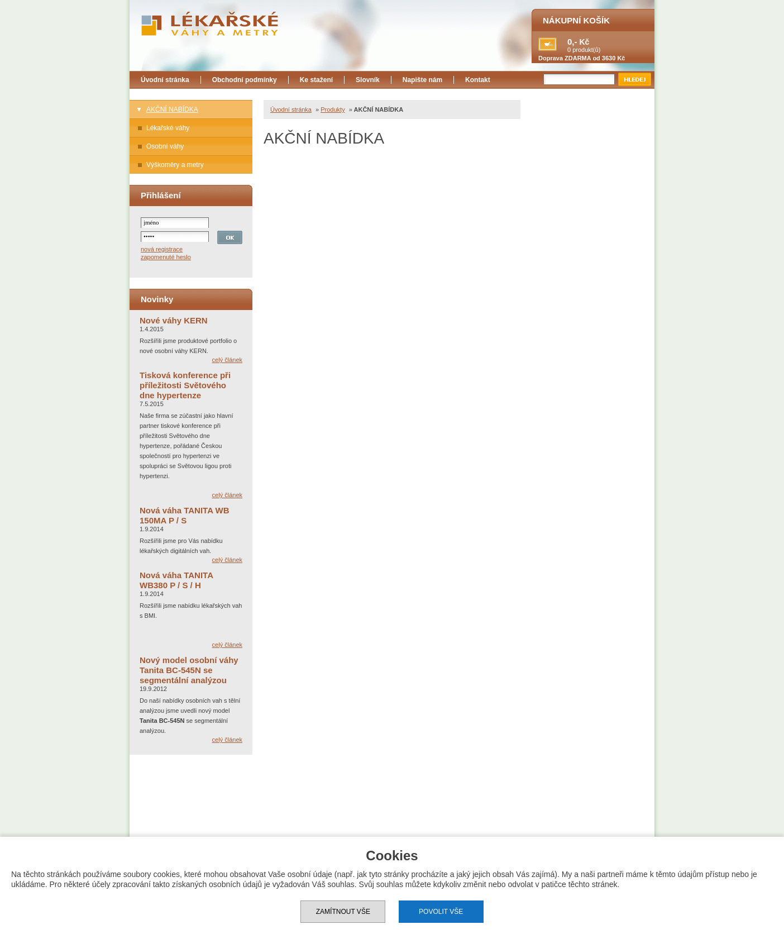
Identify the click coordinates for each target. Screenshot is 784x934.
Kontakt (477, 80)
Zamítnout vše (343, 912)
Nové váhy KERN (174, 320)
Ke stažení (316, 80)
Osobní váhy (165, 146)
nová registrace (162, 249)
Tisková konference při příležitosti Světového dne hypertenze (185, 385)
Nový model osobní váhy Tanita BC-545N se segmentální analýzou (189, 670)
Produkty (333, 109)
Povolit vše (441, 912)
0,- (572, 41)
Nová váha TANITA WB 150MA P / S (185, 515)
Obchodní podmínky (244, 80)
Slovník (368, 80)
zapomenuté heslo (166, 257)
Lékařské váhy (167, 128)
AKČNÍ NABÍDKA (172, 109)
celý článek (227, 359)
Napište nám (422, 80)
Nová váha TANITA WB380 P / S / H (176, 580)
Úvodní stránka (165, 80)
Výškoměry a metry (175, 165)
